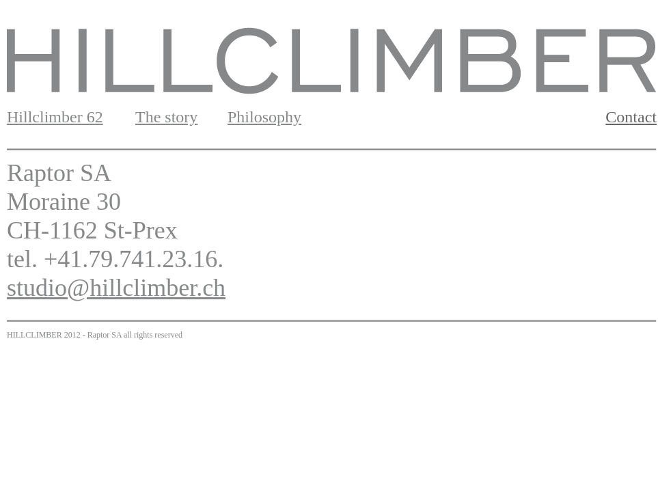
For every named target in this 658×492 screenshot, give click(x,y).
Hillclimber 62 (55, 117)
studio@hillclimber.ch (116, 287)
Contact (631, 117)
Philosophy (264, 117)
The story (166, 117)
